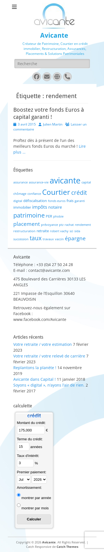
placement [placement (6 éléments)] (26, 223)
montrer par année (36, 498)
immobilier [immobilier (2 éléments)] (22, 207)
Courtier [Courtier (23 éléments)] (56, 192)
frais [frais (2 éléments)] (70, 200)
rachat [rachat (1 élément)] (69, 225)
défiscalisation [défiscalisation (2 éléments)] (35, 200)
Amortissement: (29, 487)
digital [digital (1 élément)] (17, 201)
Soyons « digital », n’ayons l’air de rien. (49, 385)
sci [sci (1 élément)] (71, 231)
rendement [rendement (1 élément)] (83, 225)
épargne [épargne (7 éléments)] (75, 238)
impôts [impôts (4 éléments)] (39, 207)
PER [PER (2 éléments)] (49, 216)
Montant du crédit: (31, 423)
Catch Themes (67, 547)
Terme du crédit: (30, 439)
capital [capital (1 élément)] (86, 182)
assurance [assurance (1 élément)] (20, 182)
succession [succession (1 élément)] (21, 239)
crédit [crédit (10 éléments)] (79, 192)
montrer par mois (35, 508)
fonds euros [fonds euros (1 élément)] (56, 201)
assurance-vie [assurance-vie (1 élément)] (39, 182)
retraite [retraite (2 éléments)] (43, 230)
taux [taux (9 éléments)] (36, 238)
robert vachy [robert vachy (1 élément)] (59, 231)
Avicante (54, 35)
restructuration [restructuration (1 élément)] (24, 231)
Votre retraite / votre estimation (42, 344)
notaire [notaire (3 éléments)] (55, 207)
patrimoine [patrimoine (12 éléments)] (29, 215)
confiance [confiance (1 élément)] (34, 194)
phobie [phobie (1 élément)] (58, 216)
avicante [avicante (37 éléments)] (65, 180)
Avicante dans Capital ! (34, 379)
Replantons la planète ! (34, 367)
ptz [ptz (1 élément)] (61, 225)
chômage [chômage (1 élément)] (19, 194)
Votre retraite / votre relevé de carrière (49, 356)
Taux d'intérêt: (28, 456)
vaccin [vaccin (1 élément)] (59, 239)
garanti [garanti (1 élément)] (80, 201)
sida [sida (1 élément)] (77, 231)
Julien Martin (52, 124)
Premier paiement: (31, 472)
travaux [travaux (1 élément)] (48, 239)
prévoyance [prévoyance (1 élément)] (49, 225)
